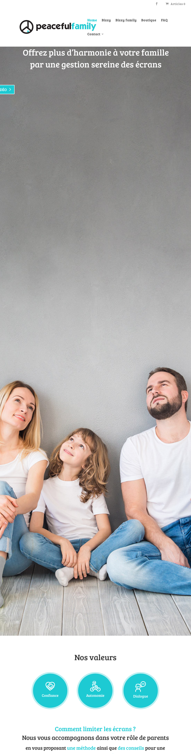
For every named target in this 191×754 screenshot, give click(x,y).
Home (92, 20)
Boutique (148, 20)
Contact (93, 34)
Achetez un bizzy (155, 147)
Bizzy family (126, 20)
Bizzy (106, 20)
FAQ (164, 20)
